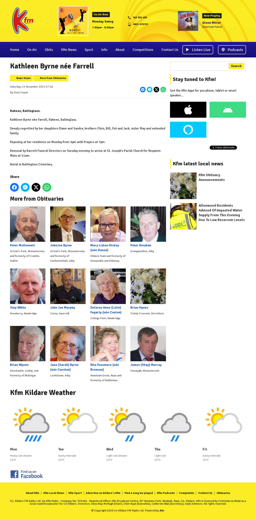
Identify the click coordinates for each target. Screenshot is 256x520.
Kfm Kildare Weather (43, 392)
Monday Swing (102, 22)
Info (104, 49)
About (120, 49)
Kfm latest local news (198, 164)
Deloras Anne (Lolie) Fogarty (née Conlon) (108, 291)
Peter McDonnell (27, 226)
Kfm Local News (53, 493)
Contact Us (169, 49)
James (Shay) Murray (148, 346)
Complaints (186, 493)
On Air (32, 49)
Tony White (27, 288)
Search (236, 66)
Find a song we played (139, 493)
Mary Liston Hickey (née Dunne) (108, 229)
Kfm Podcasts (166, 493)
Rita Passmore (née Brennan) (108, 349)
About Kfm (32, 493)
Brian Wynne (27, 346)
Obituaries (223, 493)
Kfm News (69, 49)
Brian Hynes (148, 288)
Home (14, 49)
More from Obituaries (53, 78)
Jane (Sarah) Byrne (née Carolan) (68, 349)
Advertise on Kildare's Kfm (103, 493)
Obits (49, 49)
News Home (23, 78)
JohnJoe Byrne (68, 226)
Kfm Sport (75, 493)
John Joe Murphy (68, 288)
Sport (89, 49)
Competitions (143, 49)
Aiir (162, 510)
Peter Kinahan (148, 226)
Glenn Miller (211, 23)
